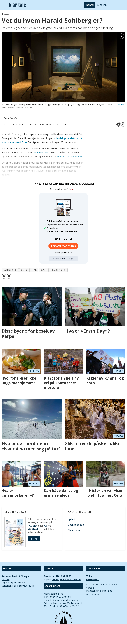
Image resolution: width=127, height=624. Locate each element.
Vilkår (89, 576)
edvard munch (58, 270)
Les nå (34, 538)
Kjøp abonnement (53, 593)
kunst (44, 270)
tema (34, 270)
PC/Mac (33, 525)
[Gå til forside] (17, 4)
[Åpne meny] (110, 5)
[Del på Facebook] (118, 124)
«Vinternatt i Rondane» (69, 156)
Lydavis (72, 519)
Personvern (92, 579)
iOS (46, 525)
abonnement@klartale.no (65, 600)
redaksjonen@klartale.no (66, 579)
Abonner (89, 4)
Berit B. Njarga (20, 576)
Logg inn (102, 4)
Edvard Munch (42, 152)
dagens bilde (10, 270)
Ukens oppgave (76, 524)
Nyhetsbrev (74, 530)
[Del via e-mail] (123, 124)
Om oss (5, 579)
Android (33, 529)
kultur (24, 270)
